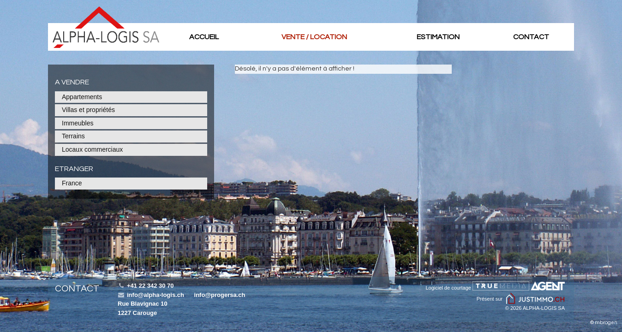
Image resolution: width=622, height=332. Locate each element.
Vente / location (314, 37)
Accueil (204, 37)
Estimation (438, 37)
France (72, 183)
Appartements (82, 97)
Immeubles (77, 123)
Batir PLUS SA (106, 27)
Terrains (73, 136)
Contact (531, 37)
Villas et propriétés (88, 109)
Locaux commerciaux (92, 149)
